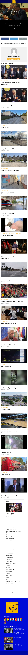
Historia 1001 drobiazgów (11, 540)
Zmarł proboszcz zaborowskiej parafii (18, 645)
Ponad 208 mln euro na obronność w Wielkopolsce (10, 83)
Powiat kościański (9, 557)
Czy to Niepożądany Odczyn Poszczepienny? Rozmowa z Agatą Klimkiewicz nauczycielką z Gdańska (19, 631)
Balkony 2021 (9, 575)
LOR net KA (8, 573)
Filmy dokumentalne (10, 553)
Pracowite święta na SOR (7, 213)
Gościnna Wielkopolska (11, 579)
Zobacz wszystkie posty (14, 59)
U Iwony (8, 565)
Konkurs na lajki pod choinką (8, 388)
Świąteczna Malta (5, 474)
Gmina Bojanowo (9, 559)
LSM (7, 551)
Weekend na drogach (6, 366)
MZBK (7, 544)
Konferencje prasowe (10, 534)
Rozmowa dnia (9, 536)
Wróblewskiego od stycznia (8, 192)
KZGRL (7, 577)
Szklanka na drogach (6, 280)
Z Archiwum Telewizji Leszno (15, 233)
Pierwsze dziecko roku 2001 (8, 235)
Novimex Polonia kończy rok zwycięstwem (12, 301)
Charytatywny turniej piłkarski (9, 431)
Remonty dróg (5, 127)
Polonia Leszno (9, 571)
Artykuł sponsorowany (11, 587)
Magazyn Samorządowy (11, 529)
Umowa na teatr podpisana (8, 105)
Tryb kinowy (14, 29)
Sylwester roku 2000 (6, 452)
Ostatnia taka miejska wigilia (8, 323)
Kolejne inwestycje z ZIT (7, 149)
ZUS (7, 590)
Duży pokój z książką (10, 538)
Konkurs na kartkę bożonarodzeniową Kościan (13, 514)
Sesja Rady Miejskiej (10, 569)
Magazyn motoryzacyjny (11, 563)
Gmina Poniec (9, 561)
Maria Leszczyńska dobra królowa (10, 170)
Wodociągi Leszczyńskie (11, 549)
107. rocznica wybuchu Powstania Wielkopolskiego (10, 257)
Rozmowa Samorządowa (11, 527)
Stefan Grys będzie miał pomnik (9, 496)
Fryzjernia (8, 567)
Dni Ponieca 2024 (17, 637)
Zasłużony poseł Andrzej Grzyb (9, 344)
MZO (7, 542)
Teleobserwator (14, 22)
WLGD (7, 585)
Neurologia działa (5, 409)
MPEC (7, 547)
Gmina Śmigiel (9, 555)
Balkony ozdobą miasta (10, 592)
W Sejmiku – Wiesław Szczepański (13, 581)
